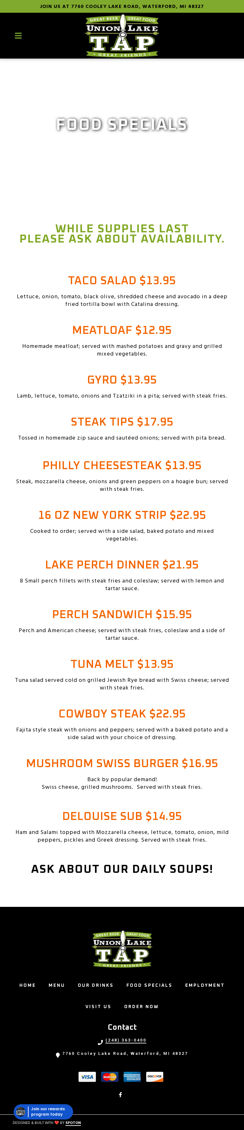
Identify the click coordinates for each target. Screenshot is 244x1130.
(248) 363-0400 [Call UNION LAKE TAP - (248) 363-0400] (125, 1040)
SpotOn (73, 1123)
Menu (59, 984)
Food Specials (151, 984)
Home (29, 984)
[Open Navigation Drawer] (18, 36)
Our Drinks (98, 984)
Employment (207, 984)
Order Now (143, 1006)
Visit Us (100, 1006)
